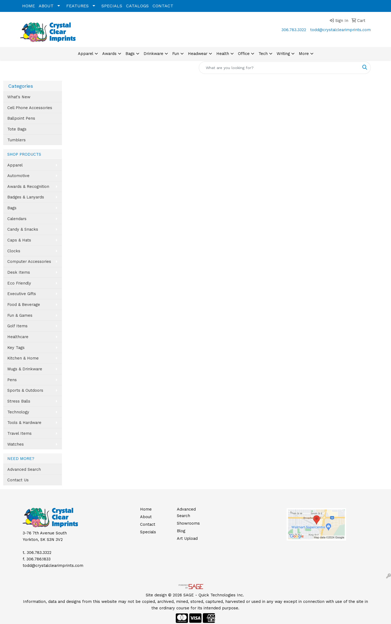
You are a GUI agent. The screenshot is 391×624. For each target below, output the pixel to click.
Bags (11, 207)
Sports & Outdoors (25, 390)
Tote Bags (16, 129)
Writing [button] (283, 53)
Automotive (18, 175)
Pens (12, 379)
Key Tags (16, 347)
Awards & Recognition (28, 186)
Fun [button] (175, 53)
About (146, 516)
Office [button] (244, 53)
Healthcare (17, 336)
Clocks (13, 251)
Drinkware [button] (153, 53)
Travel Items (19, 433)
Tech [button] (263, 53)
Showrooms (188, 523)
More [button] (304, 53)
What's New (18, 96)
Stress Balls (18, 401)
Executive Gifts (21, 293)
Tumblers (16, 140)
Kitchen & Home (23, 358)
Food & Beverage (23, 304)
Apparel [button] (85, 53)
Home (146, 509)
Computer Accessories (29, 261)
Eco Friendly (19, 283)
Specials (148, 532)
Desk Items (18, 272)
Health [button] (222, 53)
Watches (15, 444)
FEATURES (77, 5)
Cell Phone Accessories (29, 107)
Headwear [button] (197, 53)
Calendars (16, 218)
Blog (181, 530)
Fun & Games (19, 315)
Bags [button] (130, 53)
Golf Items (17, 326)
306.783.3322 (293, 29)
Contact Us (18, 480)
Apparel (15, 165)
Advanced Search (24, 469)
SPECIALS (111, 5)
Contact (147, 524)
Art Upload (187, 538)
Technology (18, 412)
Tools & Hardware (24, 422)
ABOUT (46, 5)
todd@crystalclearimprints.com (340, 29)
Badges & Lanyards (25, 197)
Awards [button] (109, 53)
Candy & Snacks (22, 229)
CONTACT (163, 5)
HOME (28, 5)
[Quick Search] (279, 67)
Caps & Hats (19, 240)
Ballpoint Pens (21, 118)
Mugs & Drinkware (24, 369)
